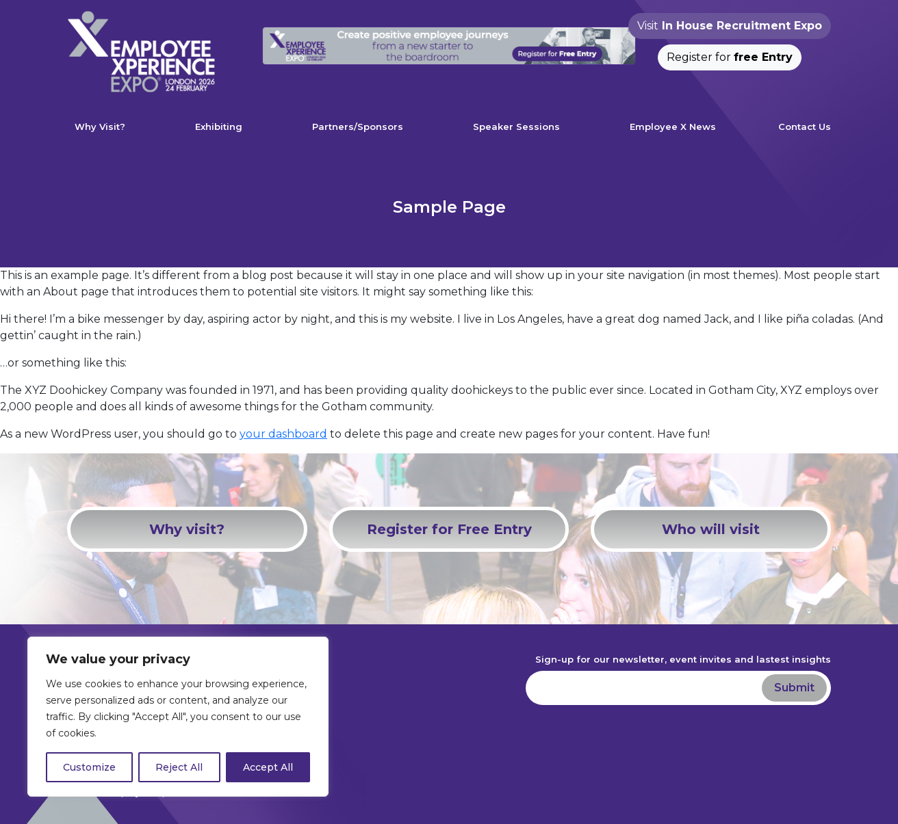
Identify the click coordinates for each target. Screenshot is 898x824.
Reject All (179, 767)
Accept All (268, 767)
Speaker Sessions (516, 126)
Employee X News (673, 126)
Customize (89, 767)
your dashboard (283, 433)
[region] (178, 717)
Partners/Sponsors (357, 126)
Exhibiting (218, 126)
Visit (729, 25)
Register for (730, 57)
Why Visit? (100, 126)
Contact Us (804, 126)
